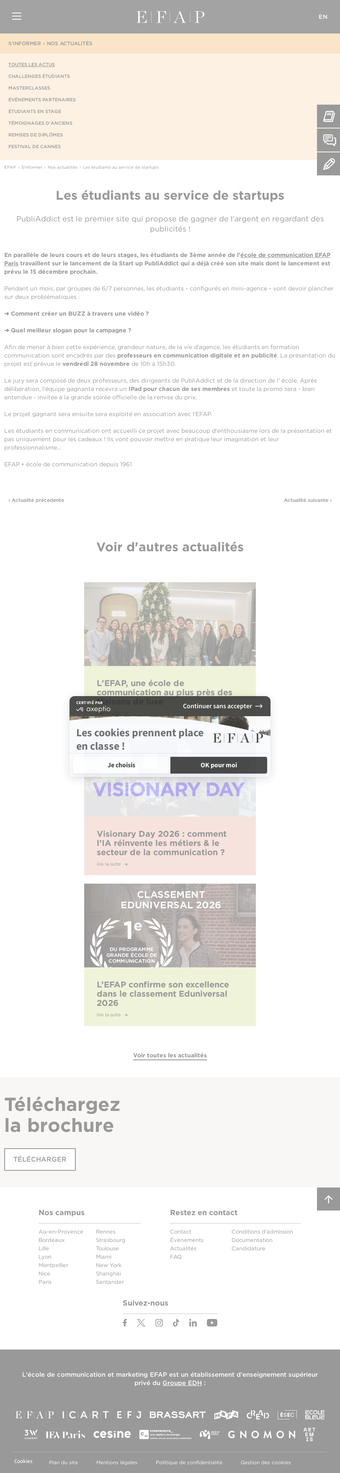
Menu (16, 16)
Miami (103, 1257)
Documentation (252, 1240)
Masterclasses (29, 88)
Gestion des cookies (266, 1462)
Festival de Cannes (34, 146)
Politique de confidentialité (189, 1462)
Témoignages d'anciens (40, 123)
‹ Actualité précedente (36, 500)
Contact (180, 1232)
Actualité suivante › (308, 500)
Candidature (248, 1248)
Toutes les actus (31, 64)
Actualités (183, 1248)
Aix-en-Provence (61, 1232)
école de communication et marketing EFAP (97, 1374)
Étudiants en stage (34, 111)
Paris (45, 1282)
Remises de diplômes (35, 135)
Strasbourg (111, 1240)
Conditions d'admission (262, 1232)
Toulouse (107, 1248)
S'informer (24, 43)
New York (108, 1265)
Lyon (45, 1257)
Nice (44, 1273)
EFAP (170, 16)
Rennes (106, 1232)
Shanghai (108, 1273)
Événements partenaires (42, 100)
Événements (186, 1240)
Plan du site (63, 1462)
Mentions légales (116, 1462)
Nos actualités (70, 43)
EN (323, 16)
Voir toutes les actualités (170, 1055)
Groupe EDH (182, 1383)
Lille (44, 1248)
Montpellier (53, 1265)
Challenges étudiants (39, 76)
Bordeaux (51, 1240)
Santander (110, 1282)
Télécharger (40, 1159)
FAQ (176, 1257)
